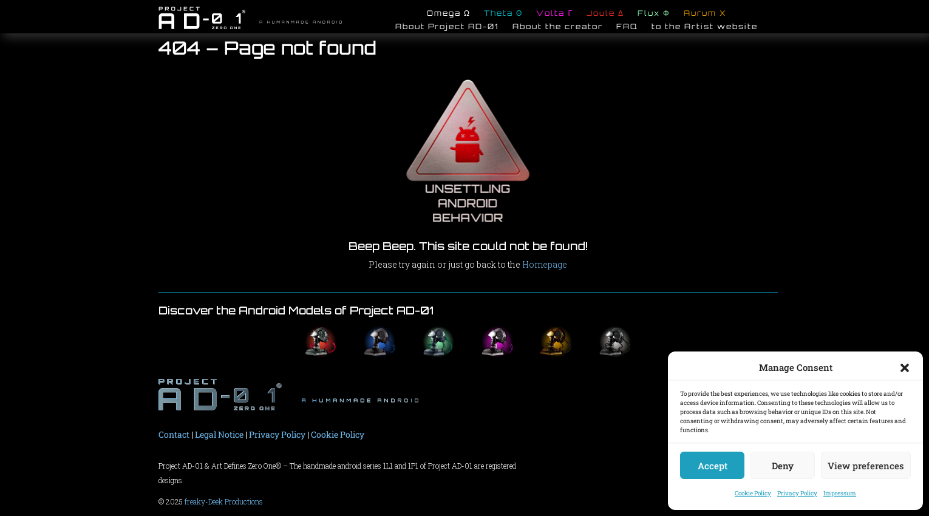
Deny (783, 466)
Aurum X (705, 15)
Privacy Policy (797, 493)
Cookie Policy (753, 493)
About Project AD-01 (447, 28)
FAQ (627, 28)
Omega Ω (449, 15)
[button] (905, 368)
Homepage (544, 264)
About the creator (557, 28)
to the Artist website (705, 28)
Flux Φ (654, 15)
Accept (712, 466)
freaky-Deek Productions (224, 501)
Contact (173, 434)
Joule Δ (605, 15)
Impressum (839, 493)
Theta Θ (503, 15)
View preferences (866, 466)
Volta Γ (554, 15)
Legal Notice (219, 434)
